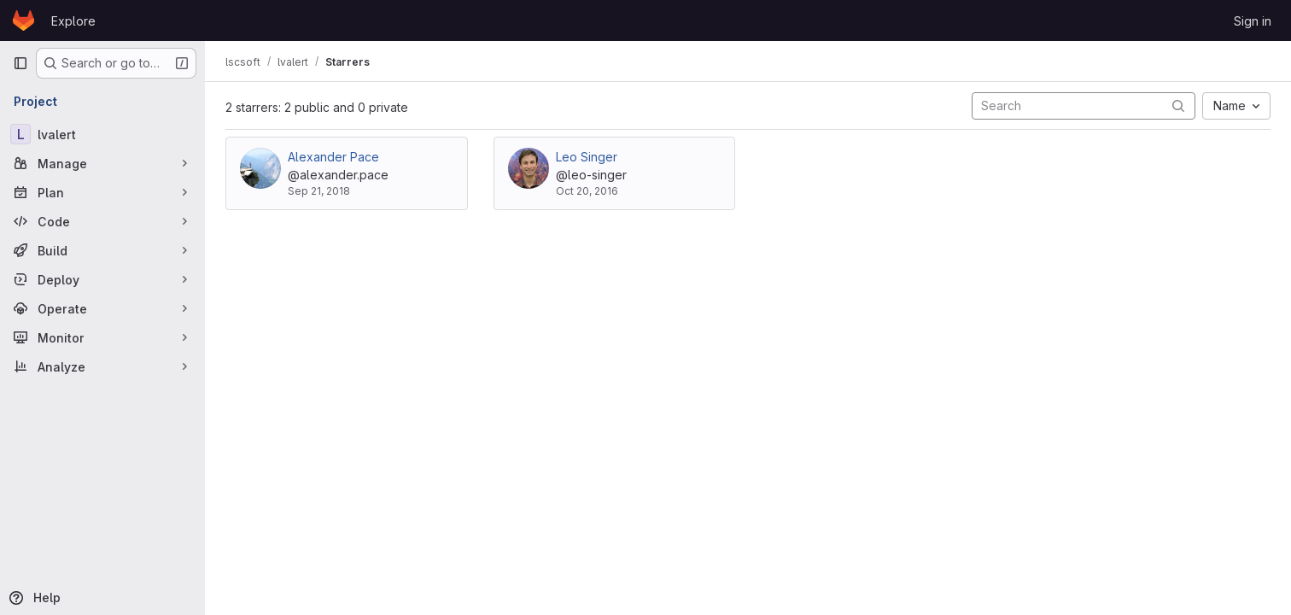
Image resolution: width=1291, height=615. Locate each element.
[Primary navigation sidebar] (20, 63)
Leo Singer (586, 156)
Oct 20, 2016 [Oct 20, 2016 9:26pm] (587, 190)
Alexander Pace (333, 156)
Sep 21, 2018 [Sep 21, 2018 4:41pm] (319, 190)
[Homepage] (23, 20)
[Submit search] (1178, 105)
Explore (73, 21)
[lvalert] (102, 134)
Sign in (1252, 21)
